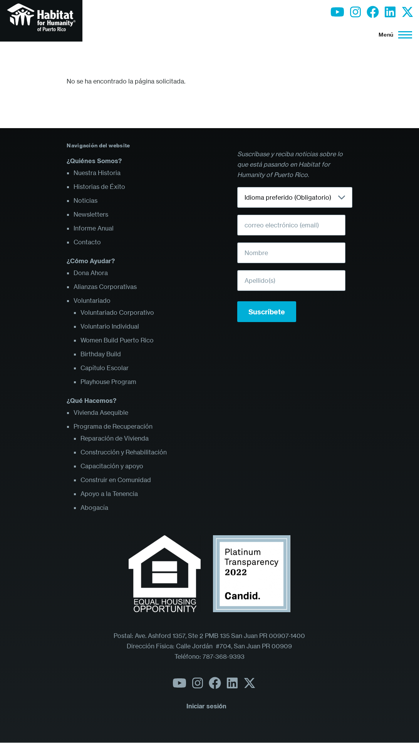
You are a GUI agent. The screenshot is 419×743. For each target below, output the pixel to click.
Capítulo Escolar (104, 368)
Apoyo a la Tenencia (109, 494)
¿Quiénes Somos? (94, 161)
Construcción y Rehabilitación (123, 452)
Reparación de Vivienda (114, 438)
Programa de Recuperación (113, 426)
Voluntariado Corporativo (117, 312)
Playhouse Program (108, 382)
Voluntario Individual (109, 326)
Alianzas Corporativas (105, 287)
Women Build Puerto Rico (117, 340)
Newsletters (91, 214)
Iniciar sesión (206, 706)
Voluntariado (92, 300)
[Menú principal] (393, 35)
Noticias (85, 200)
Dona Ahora (91, 273)
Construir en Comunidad (115, 480)
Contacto (87, 242)
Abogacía (94, 507)
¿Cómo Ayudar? (91, 261)
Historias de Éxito (99, 186)
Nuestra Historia (97, 173)
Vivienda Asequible (101, 412)
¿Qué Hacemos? (91, 400)
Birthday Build (100, 354)
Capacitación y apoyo (111, 466)
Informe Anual (94, 228)
